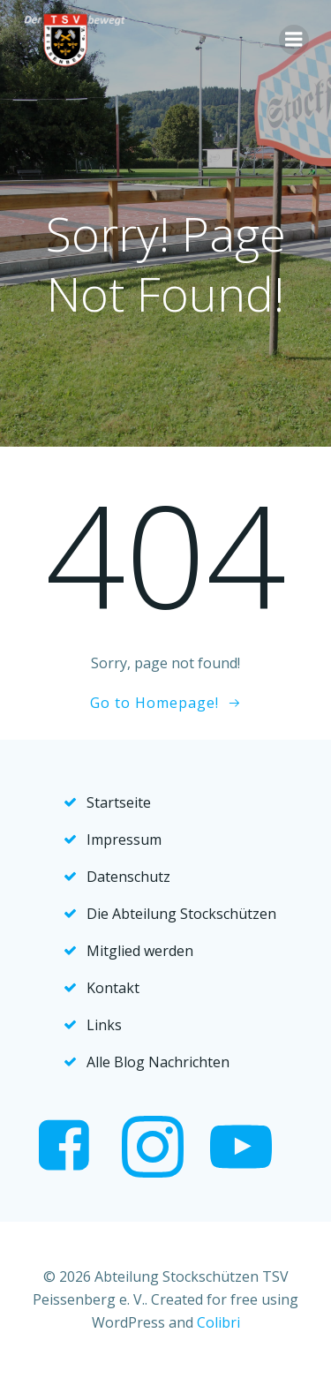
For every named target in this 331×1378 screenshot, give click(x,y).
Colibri (218, 1322)
